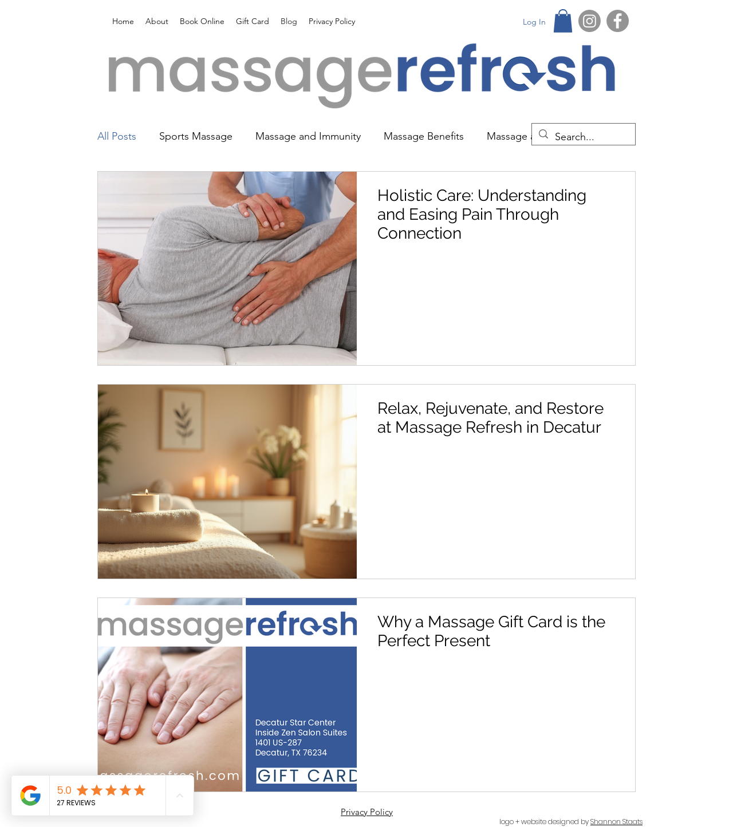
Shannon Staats (616, 821)
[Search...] (583, 137)
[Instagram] (589, 21)
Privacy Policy (367, 811)
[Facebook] (617, 21)
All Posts (116, 136)
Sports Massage (195, 136)
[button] (563, 21)
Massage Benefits (424, 136)
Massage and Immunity (308, 136)
